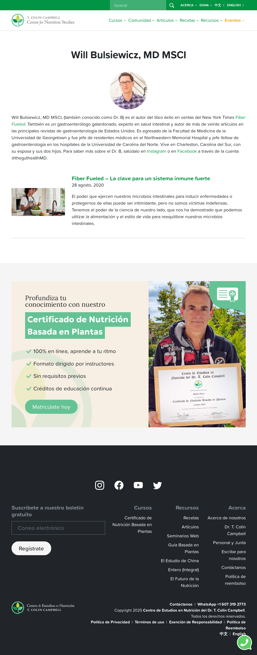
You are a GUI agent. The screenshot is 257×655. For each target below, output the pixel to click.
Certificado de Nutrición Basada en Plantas (132, 524)
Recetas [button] (189, 20)
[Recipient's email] (58, 528)
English (236, 5)
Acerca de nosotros (227, 518)
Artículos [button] (167, 20)
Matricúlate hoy (51, 407)
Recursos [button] (211, 20)
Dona (206, 5)
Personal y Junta (229, 542)
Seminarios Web (183, 536)
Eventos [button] (235, 20)
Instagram (156, 151)
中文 (220, 5)
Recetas (191, 518)
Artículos (190, 527)
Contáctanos (233, 567)
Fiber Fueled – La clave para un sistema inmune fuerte (141, 178)
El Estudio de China (180, 560)
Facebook (186, 151)
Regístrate (31, 548)
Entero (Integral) (183, 569)
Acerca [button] (188, 5)
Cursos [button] (117, 20)
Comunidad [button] (141, 20)
